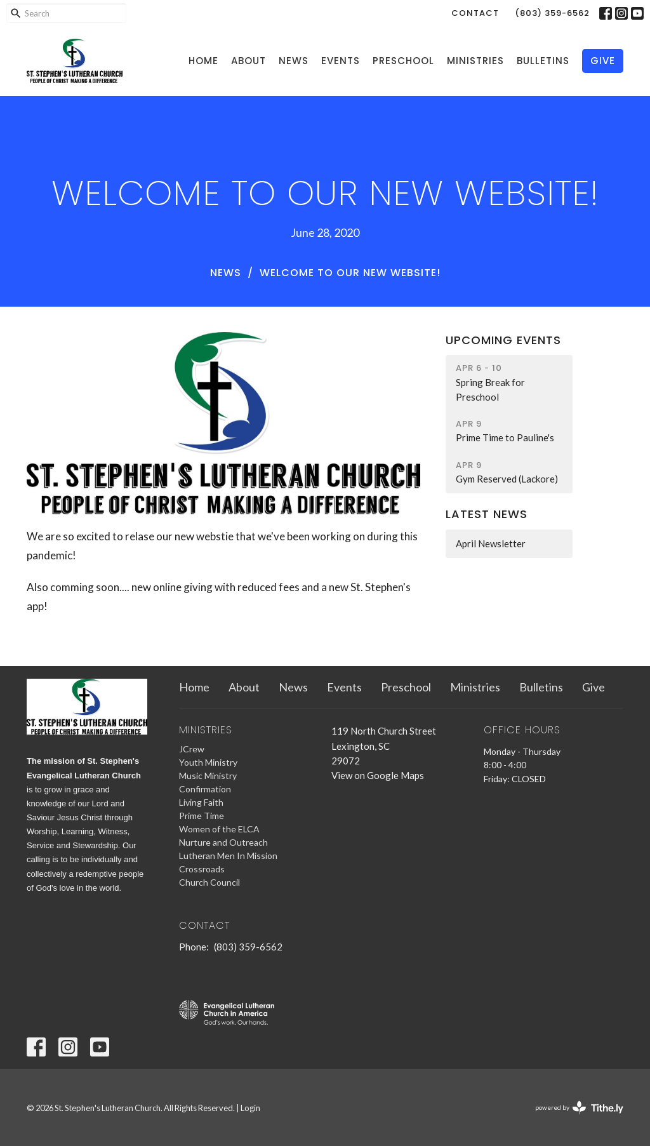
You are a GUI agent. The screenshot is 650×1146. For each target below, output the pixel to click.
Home (203, 60)
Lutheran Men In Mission (228, 855)
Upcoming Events (503, 340)
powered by (579, 1107)
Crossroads (202, 868)
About (248, 60)
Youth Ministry (208, 762)
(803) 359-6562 (552, 13)
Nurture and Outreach (223, 842)
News (293, 60)
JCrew (191, 748)
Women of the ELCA (219, 828)
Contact (475, 13)
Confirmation (205, 788)
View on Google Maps (377, 775)
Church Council (209, 882)
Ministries (475, 60)
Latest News (486, 514)
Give (602, 60)
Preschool (403, 60)
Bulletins (543, 60)
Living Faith (201, 802)
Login (250, 1108)
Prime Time (201, 815)
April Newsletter (491, 543)
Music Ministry (208, 775)
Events (340, 60)
